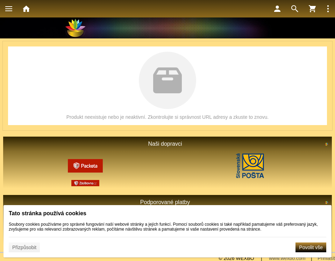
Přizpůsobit (24, 247)
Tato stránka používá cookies (47, 213)
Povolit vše (311, 247)
